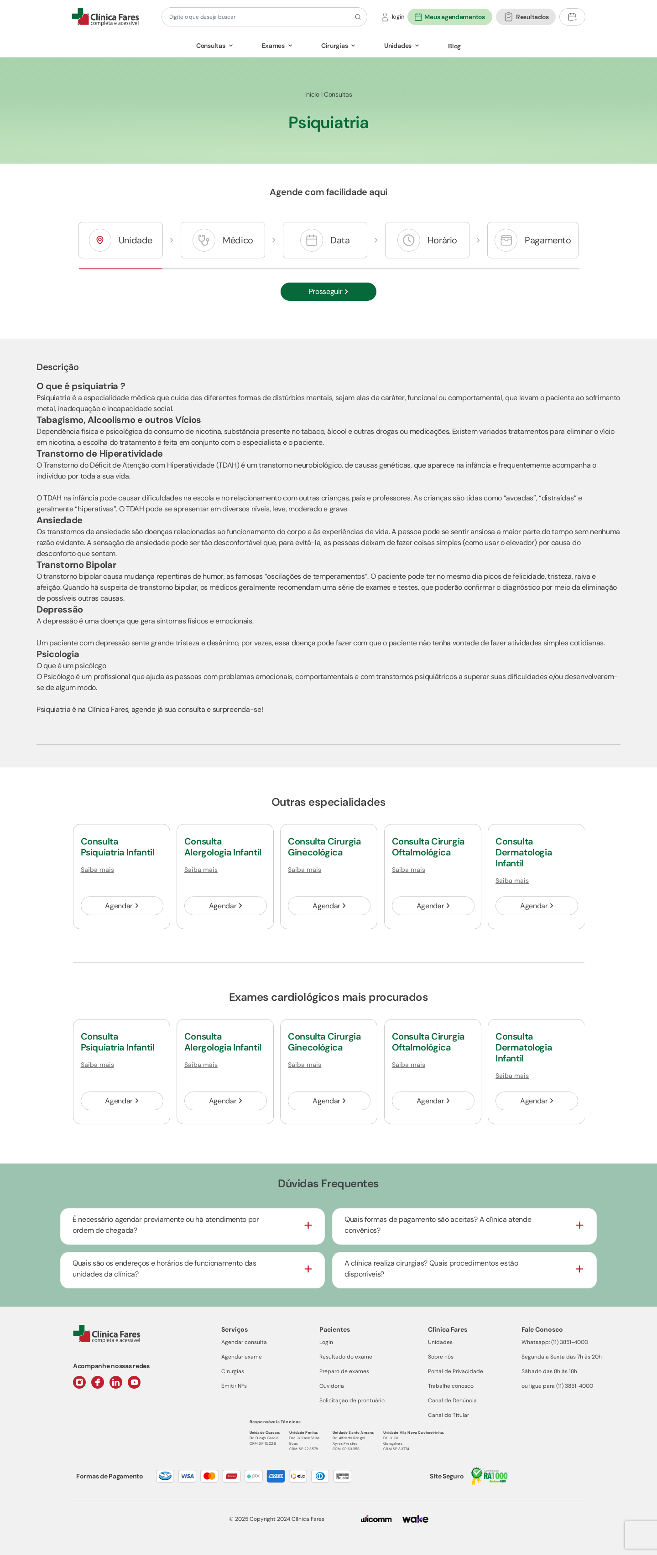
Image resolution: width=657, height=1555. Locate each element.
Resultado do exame (345, 1356)
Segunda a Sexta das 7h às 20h (561, 1356)
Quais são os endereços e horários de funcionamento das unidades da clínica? (164, 1268)
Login (326, 1342)
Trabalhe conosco (451, 1386)
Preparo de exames (344, 1371)
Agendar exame (241, 1356)
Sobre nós (441, 1356)
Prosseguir (329, 291)
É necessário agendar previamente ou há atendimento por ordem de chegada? (166, 1225)
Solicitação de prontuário (352, 1400)
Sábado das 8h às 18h (549, 1371)
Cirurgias (334, 45)
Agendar (121, 906)
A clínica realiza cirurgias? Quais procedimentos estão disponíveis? (431, 1268)
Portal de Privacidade (455, 1371)
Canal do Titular (448, 1415)
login (398, 17)
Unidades (398, 45)
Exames (273, 45)
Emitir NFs (234, 1386)
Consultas (210, 45)
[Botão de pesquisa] (356, 17)
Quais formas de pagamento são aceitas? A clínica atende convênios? (437, 1225)
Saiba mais (97, 869)
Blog (454, 46)
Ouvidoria (331, 1386)
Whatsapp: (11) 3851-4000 (554, 1342)
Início (312, 94)
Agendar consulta (244, 1342)
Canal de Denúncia (452, 1400)
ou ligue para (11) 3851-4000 (557, 1386)
